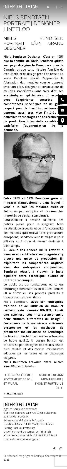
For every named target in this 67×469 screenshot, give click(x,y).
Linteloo (29, 366)
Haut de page (13, 393)
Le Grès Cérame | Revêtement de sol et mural (18, 379)
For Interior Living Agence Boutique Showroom (31, 456)
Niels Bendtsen (15, 302)
